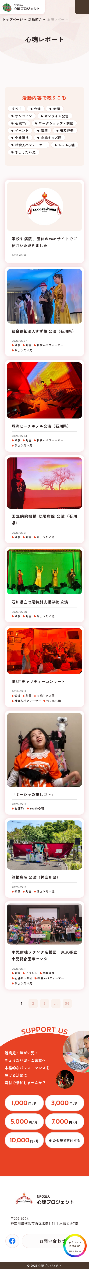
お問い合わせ (52, 1241)
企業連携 (22, 137)
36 (67, 1003)
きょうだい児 (25, 152)
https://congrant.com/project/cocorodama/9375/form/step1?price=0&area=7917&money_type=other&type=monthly (65, 1140)
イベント (22, 130)
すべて (16, 108)
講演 (44, 130)
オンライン (23, 116)
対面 (56, 108)
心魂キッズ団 (51, 137)
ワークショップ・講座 (56, 123)
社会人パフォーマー (30, 145)
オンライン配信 (56, 116)
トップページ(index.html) (21, 7)
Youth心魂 (66, 145)
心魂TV (21, 123)
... (56, 1003)
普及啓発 (67, 130)
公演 (37, 108)
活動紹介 (35, 19)
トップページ (12, 19)
